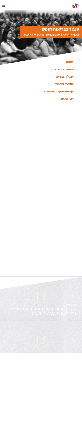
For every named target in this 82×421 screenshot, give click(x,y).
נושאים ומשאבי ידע (61, 69)
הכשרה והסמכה (64, 84)
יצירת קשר (67, 99)
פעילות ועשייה (64, 77)
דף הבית (75, 35)
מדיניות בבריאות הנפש (57, 35)
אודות (69, 62)
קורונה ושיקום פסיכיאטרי (58, 91)
